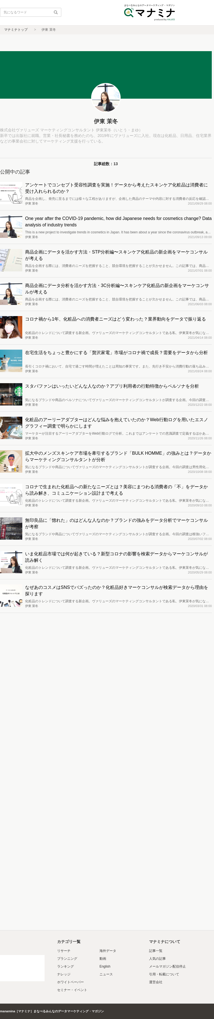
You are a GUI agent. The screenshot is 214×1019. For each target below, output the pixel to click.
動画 (102, 959)
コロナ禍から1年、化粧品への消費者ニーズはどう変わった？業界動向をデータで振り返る (115, 319)
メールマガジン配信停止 (167, 966)
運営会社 (155, 982)
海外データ (107, 951)
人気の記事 (157, 959)
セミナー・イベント (72, 990)
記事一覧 (155, 951)
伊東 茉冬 (31, 203)
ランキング (65, 966)
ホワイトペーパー (70, 982)
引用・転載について (164, 974)
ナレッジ (63, 974)
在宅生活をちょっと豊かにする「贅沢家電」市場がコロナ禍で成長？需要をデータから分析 (116, 352)
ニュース (106, 974)
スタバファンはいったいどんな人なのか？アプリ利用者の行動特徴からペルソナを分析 (112, 386)
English (104, 966)
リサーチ (63, 951)
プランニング (67, 959)
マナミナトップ (16, 30)
